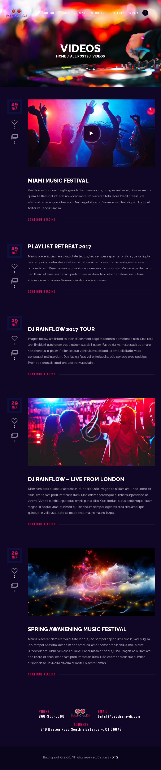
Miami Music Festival (59, 181)
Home (61, 56)
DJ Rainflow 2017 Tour (62, 330)
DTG (115, 758)
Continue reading (42, 219)
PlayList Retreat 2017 (61, 247)
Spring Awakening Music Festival (79, 630)
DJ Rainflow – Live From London (77, 480)
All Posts (79, 56)
